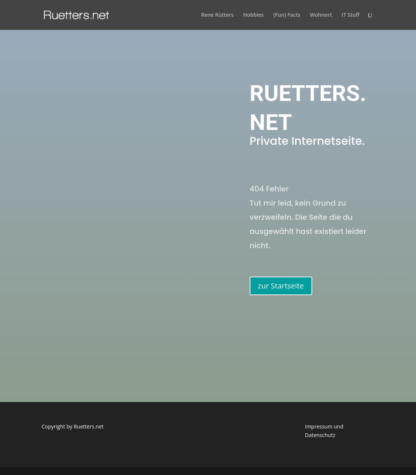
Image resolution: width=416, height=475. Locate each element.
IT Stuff (350, 15)
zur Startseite (281, 286)
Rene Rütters (217, 15)
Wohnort (321, 15)
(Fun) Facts (286, 15)
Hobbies (253, 15)
